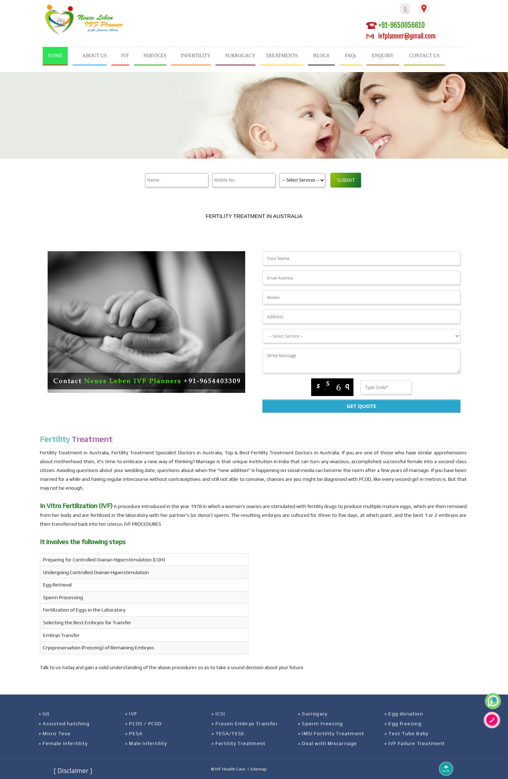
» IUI (44, 713)
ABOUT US (94, 55)
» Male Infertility (146, 743)
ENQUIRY (383, 55)
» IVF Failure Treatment (415, 743)
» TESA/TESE (228, 733)
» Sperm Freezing (320, 723)
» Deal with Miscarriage (327, 743)
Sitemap (258, 769)
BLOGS (321, 55)
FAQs (350, 55)
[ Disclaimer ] (73, 770)
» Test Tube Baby (406, 733)
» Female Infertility (63, 743)
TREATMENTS (282, 55)
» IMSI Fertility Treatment (331, 733)
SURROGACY (240, 55)
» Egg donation (404, 713)
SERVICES (155, 55)
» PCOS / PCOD (143, 723)
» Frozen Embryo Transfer (245, 723)
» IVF (131, 713)
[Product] (302, 180)
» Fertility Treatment (239, 743)
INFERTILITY (196, 55)
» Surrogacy (312, 713)
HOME (55, 55)
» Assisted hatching (64, 723)
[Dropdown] (361, 336)
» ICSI (218, 713)
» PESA (134, 733)
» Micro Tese (55, 733)
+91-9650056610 (395, 25)
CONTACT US (424, 55)
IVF (125, 55)
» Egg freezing (403, 723)
